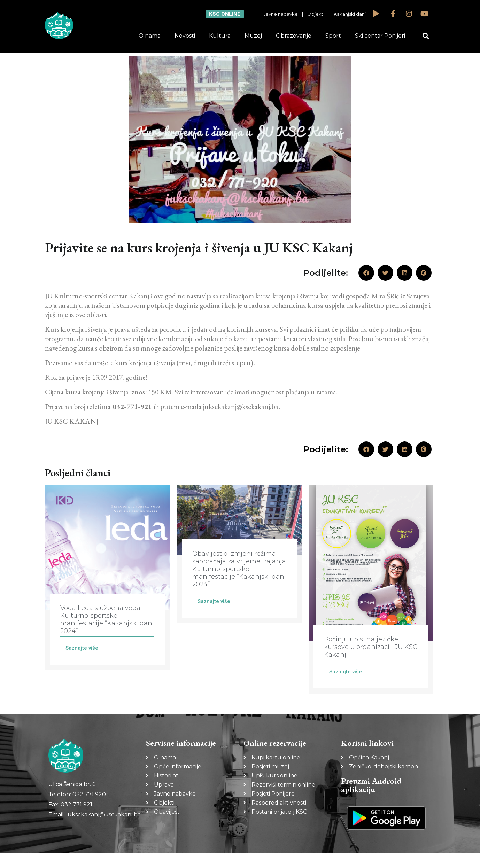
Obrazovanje (293, 35)
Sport (333, 35)
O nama (150, 35)
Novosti (185, 35)
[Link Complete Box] (107, 577)
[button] (426, 36)
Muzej (253, 35)
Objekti (315, 14)
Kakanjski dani (350, 14)
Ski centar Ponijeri (380, 35)
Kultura (220, 35)
